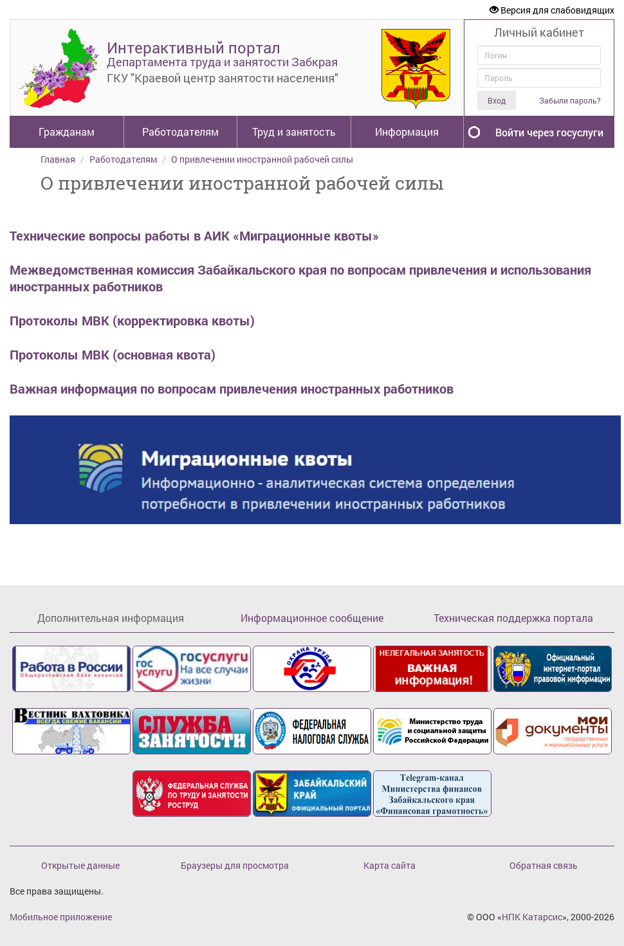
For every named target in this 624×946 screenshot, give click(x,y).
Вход (497, 100)
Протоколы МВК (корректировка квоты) (132, 320)
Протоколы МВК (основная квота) (113, 354)
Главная (58, 159)
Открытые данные (80, 865)
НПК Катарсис (532, 917)
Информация (407, 131)
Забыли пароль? (570, 100)
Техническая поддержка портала (513, 617)
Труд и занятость (294, 131)
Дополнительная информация (110, 617)
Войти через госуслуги (549, 132)
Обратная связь (543, 865)
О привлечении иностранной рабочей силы (262, 159)
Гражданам (67, 131)
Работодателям (180, 131)
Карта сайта (389, 865)
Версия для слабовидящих (552, 10)
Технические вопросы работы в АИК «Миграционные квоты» (194, 235)
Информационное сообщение (312, 617)
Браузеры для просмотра (235, 865)
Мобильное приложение (61, 917)
